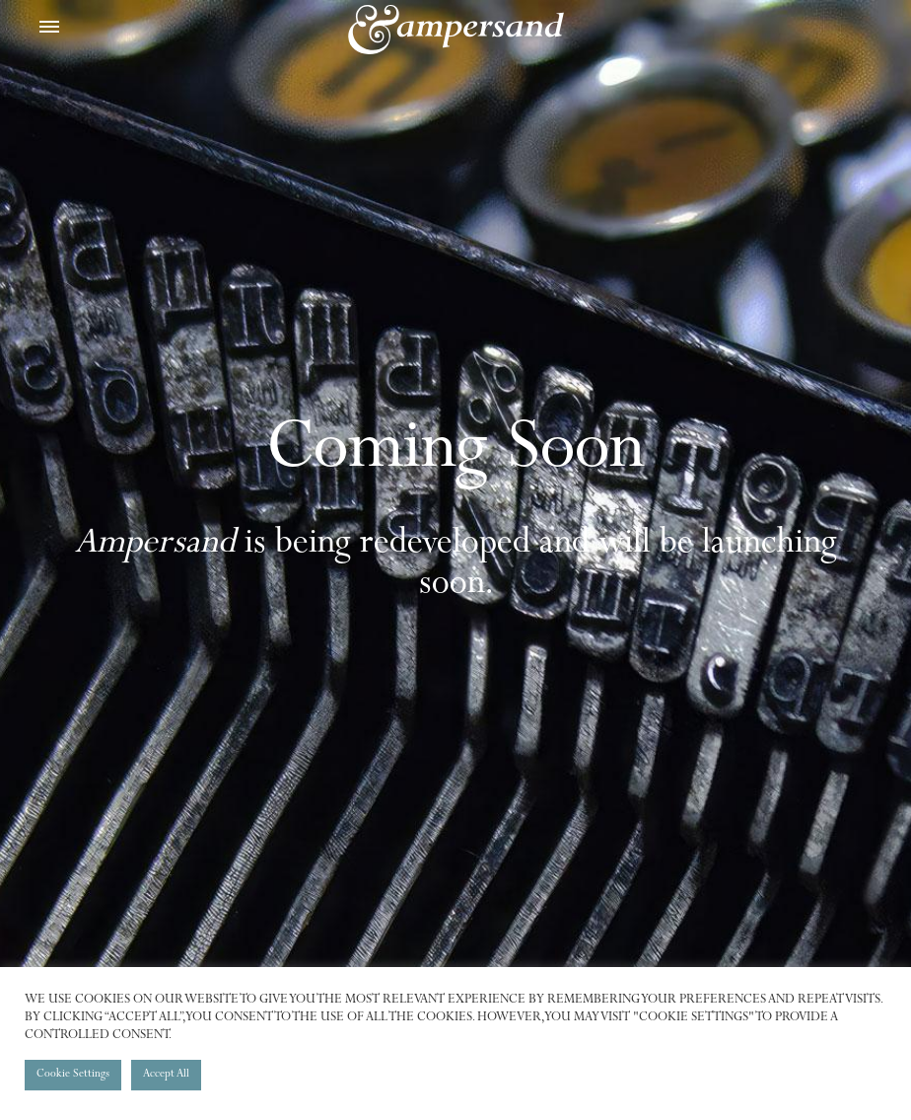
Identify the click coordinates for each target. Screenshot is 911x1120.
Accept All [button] (166, 1075)
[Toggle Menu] (49, 29)
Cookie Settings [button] (72, 1075)
